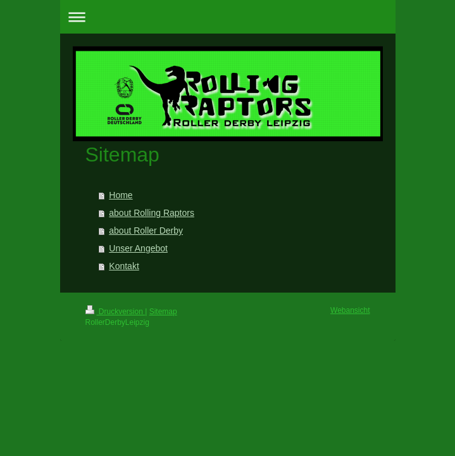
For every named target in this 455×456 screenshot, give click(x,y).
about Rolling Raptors (151, 213)
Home (120, 195)
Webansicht (350, 310)
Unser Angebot (138, 248)
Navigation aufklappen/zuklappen (227, 16)
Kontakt (124, 266)
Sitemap (163, 311)
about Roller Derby (146, 230)
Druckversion (115, 311)
